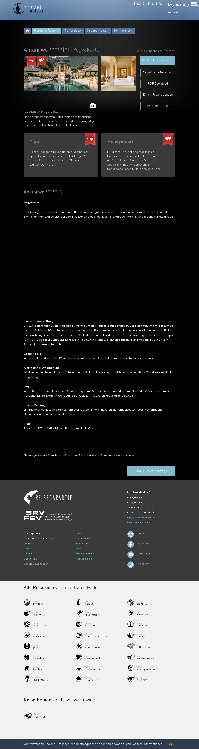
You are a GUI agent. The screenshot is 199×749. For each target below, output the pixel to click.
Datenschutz (83, 538)
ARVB (79, 533)
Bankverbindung (85, 553)
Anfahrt (28, 553)
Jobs (78, 548)
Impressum (82, 543)
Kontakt (28, 543)
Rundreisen (73, 30)
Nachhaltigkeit (84, 558)
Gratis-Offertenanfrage (157, 60)
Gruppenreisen (97, 30)
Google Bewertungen (36, 563)
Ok (171, 744)
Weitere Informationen (147, 744)
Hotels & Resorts (46, 30)
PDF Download (158, 83)
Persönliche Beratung (158, 72)
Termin (27, 548)
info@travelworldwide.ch (141, 517)
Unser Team (31, 558)
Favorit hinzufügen (157, 105)
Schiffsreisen (123, 30)
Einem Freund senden (158, 94)
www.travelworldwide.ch (141, 522)
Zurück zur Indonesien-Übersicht (155, 50)
